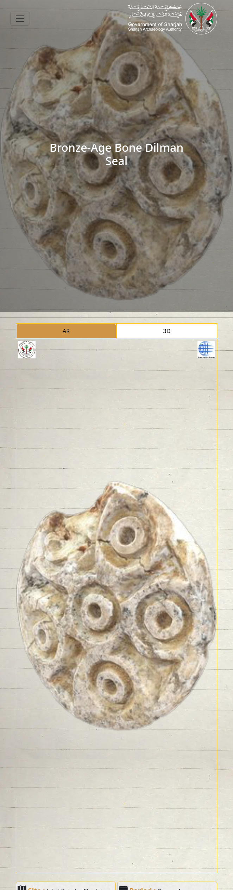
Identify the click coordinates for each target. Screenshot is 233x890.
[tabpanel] (116, 606)
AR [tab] (66, 331)
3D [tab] (167, 331)
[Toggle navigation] (20, 19)
